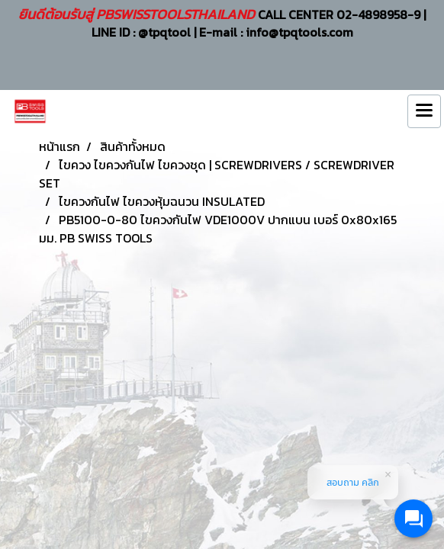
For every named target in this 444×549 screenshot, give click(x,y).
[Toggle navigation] (424, 111)
